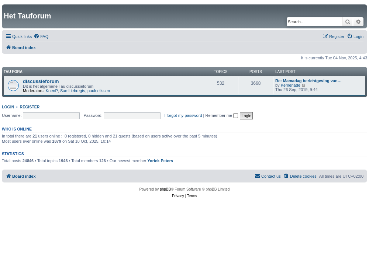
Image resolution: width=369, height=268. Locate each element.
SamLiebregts (72, 90)
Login (8, 107)
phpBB (165, 189)
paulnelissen (98, 90)
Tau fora (13, 72)
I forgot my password (183, 115)
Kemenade (290, 85)
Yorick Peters (160, 161)
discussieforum (41, 81)
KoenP (52, 90)
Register (30, 107)
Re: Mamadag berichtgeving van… (308, 81)
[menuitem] (41, 36)
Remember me (221, 115)
